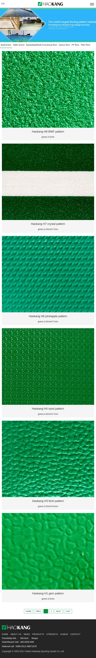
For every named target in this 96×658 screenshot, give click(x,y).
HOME (28, 611)
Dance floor (64, 45)
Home (5, 634)
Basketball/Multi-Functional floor (41, 45)
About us (15, 634)
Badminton (6, 45)
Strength (52, 634)
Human (64, 634)
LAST (68, 611)
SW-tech (24, 638)
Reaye (35, 638)
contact (75, 634)
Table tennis (19, 45)
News (27, 634)
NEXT (58, 611)
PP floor (75, 45)
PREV (38, 611)
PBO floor (85, 45)
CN (2, 3)
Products (38, 634)
